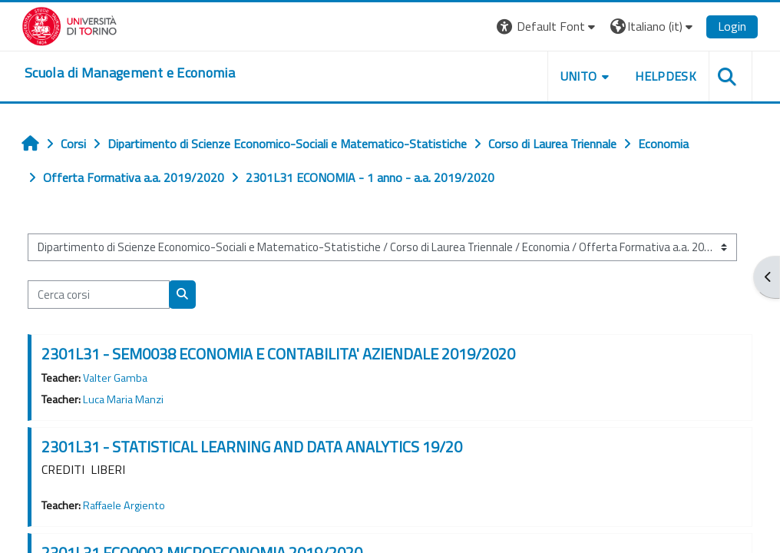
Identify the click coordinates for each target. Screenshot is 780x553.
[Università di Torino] (69, 24)
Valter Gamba (115, 377)
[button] (547, 26)
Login (732, 26)
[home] (130, 73)
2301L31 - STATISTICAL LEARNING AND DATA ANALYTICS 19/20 (251, 447)
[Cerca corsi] (99, 294)
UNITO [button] (578, 76)
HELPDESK (665, 76)
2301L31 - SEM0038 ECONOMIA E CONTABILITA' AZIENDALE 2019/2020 (278, 354)
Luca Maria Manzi (123, 399)
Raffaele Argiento (124, 505)
